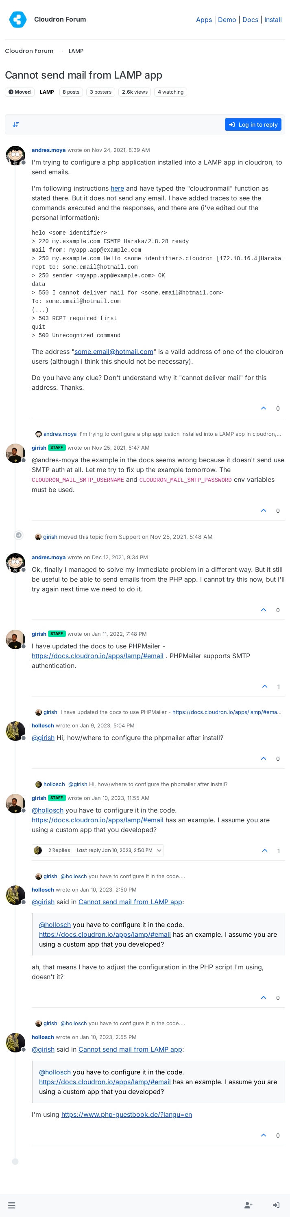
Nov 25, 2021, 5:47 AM (121, 447)
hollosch (43, 725)
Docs (250, 19)
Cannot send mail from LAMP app (130, 902)
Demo (227, 19)
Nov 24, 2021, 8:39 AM (121, 150)
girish (39, 447)
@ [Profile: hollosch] (47, 810)
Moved (20, 92)
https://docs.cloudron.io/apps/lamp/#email (98, 656)
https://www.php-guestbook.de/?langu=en (126, 1114)
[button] (11, 1205)
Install (273, 19)
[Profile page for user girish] (15, 453)
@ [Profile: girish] (43, 738)
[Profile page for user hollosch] (15, 731)
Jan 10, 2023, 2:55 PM (108, 1037)
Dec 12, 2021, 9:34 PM (120, 557)
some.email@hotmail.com (113, 351)
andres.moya (49, 150)
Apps (204, 19)
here (117, 188)
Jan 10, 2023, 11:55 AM (121, 798)
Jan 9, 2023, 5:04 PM (107, 725)
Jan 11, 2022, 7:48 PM (119, 633)
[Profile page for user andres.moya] (15, 155)
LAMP (47, 92)
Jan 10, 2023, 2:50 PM (108, 889)
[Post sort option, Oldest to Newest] (16, 125)
